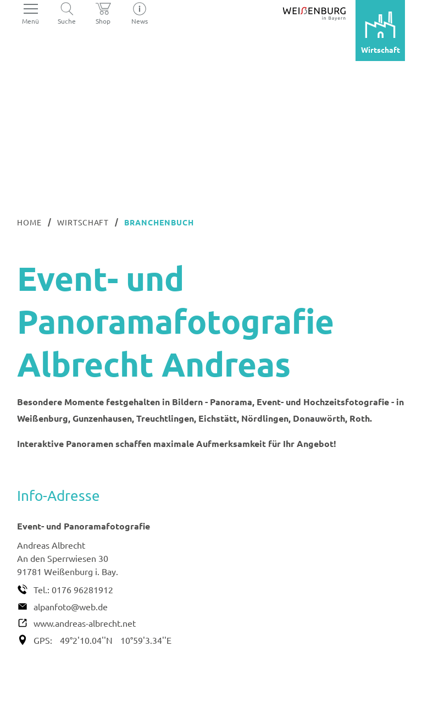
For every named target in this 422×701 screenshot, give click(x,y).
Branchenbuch (159, 222)
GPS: (43, 639)
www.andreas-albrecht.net (85, 622)
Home (29, 222)
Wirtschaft (83, 222)
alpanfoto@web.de (71, 606)
